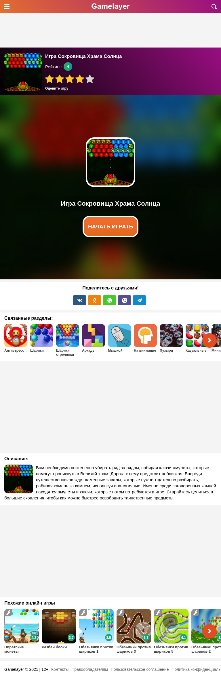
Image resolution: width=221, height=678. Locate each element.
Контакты (59, 669)
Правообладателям (89, 669)
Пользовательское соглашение (140, 669)
